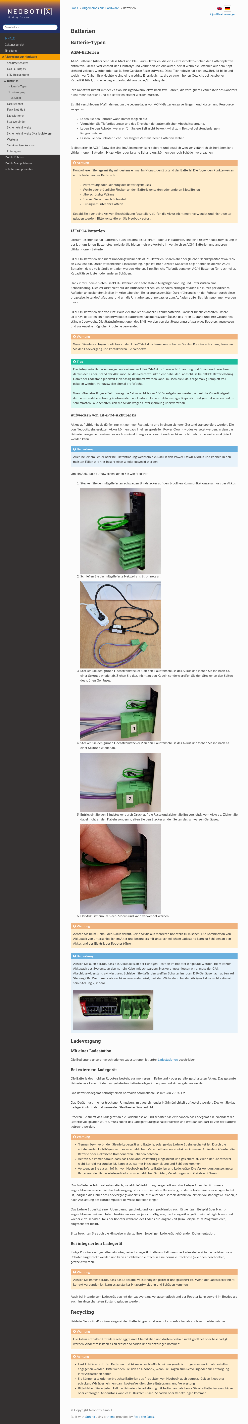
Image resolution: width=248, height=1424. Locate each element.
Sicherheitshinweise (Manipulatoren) (29, 133)
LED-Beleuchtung (18, 74)
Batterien (11, 81)
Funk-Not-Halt (16, 109)
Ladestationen (15, 115)
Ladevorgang (16, 92)
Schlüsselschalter (17, 63)
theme (110, 1416)
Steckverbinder (16, 121)
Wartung (12, 139)
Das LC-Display (16, 69)
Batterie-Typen (17, 86)
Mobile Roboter (14, 157)
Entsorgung (14, 151)
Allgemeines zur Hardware (19, 57)
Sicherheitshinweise (19, 127)
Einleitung (11, 50)
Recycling (15, 98)
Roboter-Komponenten (19, 169)
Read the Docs (144, 1416)
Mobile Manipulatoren (18, 163)
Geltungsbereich (14, 44)
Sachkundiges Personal (21, 145)
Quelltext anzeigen (223, 14)
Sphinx (90, 1416)
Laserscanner (15, 103)
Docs (74, 8)
